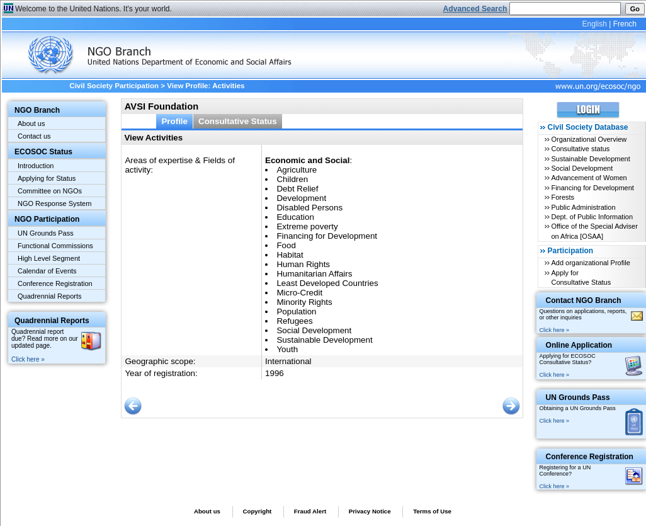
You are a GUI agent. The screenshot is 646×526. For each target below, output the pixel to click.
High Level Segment (49, 258)
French (625, 24)
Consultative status (580, 148)
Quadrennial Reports (50, 296)
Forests (562, 197)
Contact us (34, 136)
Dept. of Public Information (592, 216)
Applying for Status (47, 178)
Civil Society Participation (114, 85)
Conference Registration (55, 283)
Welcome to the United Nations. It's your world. (93, 8)
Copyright (256, 511)
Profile (174, 121)
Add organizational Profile (590, 262)
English (594, 24)
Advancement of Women (588, 177)
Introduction (36, 165)
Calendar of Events (47, 271)
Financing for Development (592, 188)
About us (31, 123)
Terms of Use (432, 511)
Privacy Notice (370, 511)
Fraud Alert (310, 511)
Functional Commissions (55, 245)
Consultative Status (237, 121)
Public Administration (583, 207)
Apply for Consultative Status (581, 277)
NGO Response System (54, 203)
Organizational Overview (588, 139)
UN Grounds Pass (46, 233)
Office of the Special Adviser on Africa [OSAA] (594, 230)
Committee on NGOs (50, 191)
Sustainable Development (590, 159)
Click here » (28, 359)
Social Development (582, 168)
